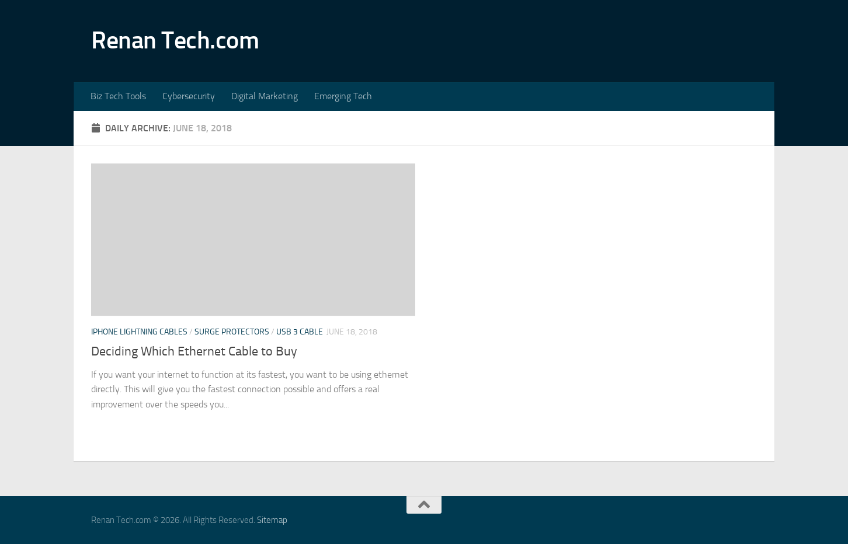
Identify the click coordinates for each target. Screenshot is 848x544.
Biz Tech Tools (118, 96)
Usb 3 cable (299, 332)
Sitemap (272, 520)
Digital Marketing (264, 96)
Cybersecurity (188, 96)
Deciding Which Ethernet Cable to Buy (194, 351)
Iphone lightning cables (139, 332)
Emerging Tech (343, 96)
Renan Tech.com (175, 40)
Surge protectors (231, 332)
